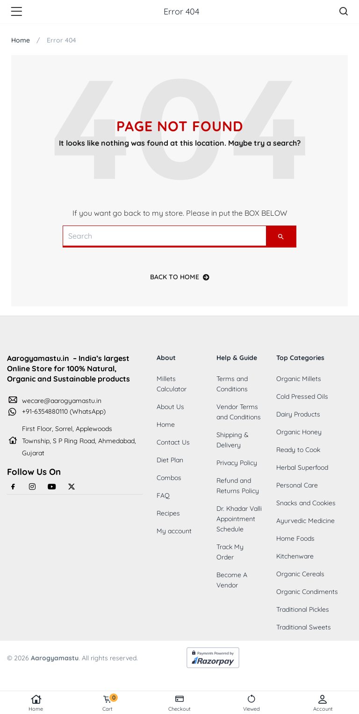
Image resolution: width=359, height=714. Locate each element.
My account (174, 531)
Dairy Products (298, 414)
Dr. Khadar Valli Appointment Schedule (239, 518)
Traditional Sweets (303, 627)
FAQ (163, 495)
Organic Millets (298, 379)
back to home (179, 277)
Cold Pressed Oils (302, 396)
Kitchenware (295, 556)
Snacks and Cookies (306, 503)
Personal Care (297, 485)
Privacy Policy (236, 463)
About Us (170, 407)
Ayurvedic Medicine (305, 520)
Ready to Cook (298, 449)
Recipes (168, 513)
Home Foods (295, 538)
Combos (169, 478)
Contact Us (173, 442)
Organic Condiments (307, 591)
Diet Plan (170, 460)
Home (36, 703)
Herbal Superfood (302, 467)
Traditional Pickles (302, 609)
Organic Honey (299, 432)
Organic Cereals (300, 574)
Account (323, 703)
